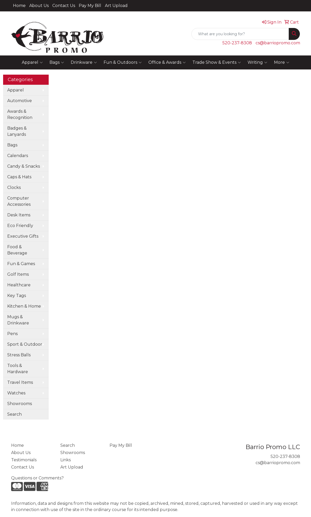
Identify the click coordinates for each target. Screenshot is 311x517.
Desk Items (18, 215)
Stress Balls (19, 354)
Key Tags (16, 295)
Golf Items (18, 274)
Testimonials (24, 459)
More (281, 62)
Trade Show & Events (216, 62)
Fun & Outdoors (123, 62)
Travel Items (20, 382)
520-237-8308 (237, 42)
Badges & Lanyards (17, 131)
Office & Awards (167, 62)
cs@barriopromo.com (278, 42)
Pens (12, 333)
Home (19, 5)
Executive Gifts (22, 236)
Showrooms (19, 403)
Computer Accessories (19, 201)
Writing (257, 62)
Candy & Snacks (23, 166)
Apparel (32, 62)
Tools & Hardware (17, 368)
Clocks (14, 187)
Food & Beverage (17, 250)
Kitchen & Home (24, 306)
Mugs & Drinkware (18, 319)
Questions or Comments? (37, 478)
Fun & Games (21, 263)
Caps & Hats (19, 176)
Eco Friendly (20, 225)
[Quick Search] (240, 34)
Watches (16, 393)
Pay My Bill (90, 5)
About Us (39, 5)
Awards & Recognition (19, 114)
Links (65, 459)
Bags (56, 62)
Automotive (19, 100)
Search (14, 414)
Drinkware (84, 62)
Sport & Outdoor (24, 344)
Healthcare (19, 284)
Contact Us (63, 5)
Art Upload (116, 5)
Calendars (17, 155)
